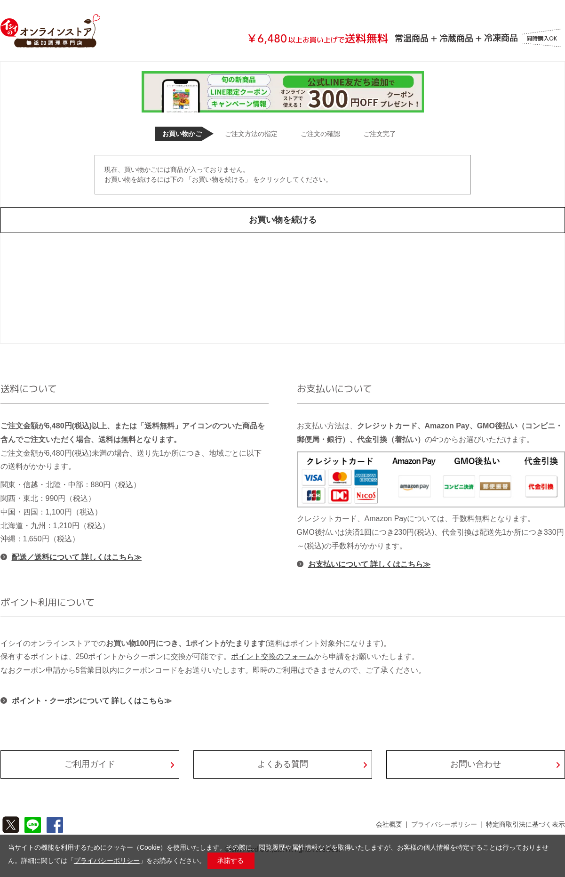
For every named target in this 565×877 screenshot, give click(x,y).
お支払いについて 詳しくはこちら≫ (369, 564)
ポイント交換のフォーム (272, 656)
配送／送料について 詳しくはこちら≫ (77, 557)
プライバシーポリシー (444, 824)
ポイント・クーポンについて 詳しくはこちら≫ (92, 701)
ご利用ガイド (89, 764)
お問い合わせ (475, 764)
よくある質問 (282, 764)
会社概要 (389, 824)
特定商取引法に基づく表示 (525, 824)
